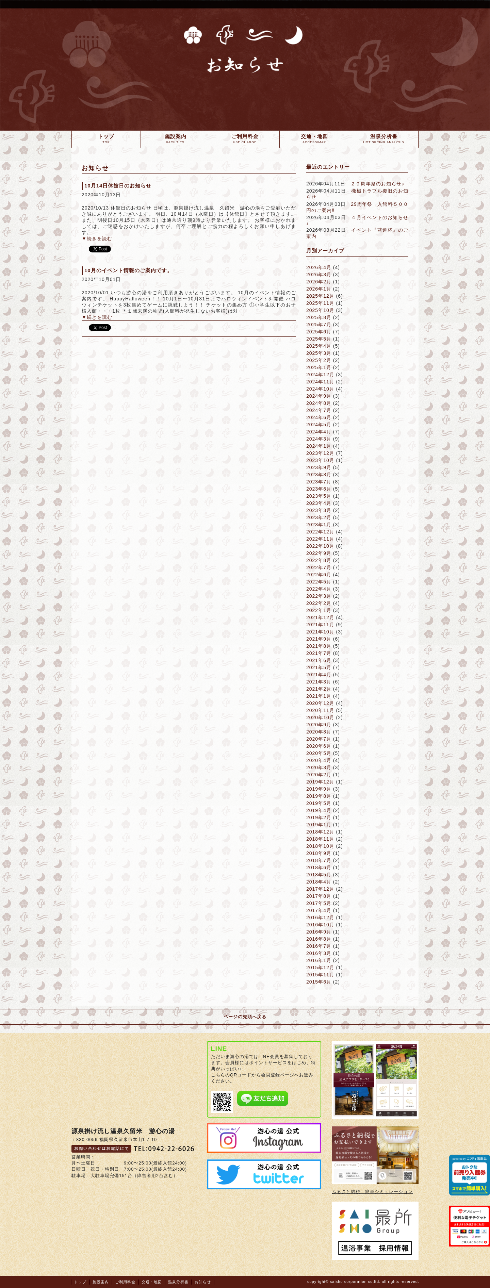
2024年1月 (318, 446)
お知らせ (203, 1282)
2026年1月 (318, 289)
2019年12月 (320, 782)
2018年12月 (320, 832)
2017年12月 (320, 889)
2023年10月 (320, 460)
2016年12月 (320, 917)
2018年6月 (318, 867)
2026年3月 (318, 274)
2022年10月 (320, 546)
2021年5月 (318, 667)
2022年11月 (320, 539)
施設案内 (101, 1282)
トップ (80, 1282)
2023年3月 (318, 510)
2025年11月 (320, 303)
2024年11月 (320, 381)
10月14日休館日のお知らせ (117, 185)
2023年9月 (318, 467)
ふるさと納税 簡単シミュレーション (372, 1191)
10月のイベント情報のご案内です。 (128, 270)
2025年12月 (320, 296)
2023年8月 (318, 474)
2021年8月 (318, 646)
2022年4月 (318, 589)
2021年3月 (318, 681)
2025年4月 (318, 346)
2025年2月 (318, 360)
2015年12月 (320, 967)
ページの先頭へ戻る (245, 1016)
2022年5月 (318, 581)
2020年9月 (318, 724)
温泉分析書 (178, 1282)
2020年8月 (318, 731)
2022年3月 (318, 596)
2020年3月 (318, 767)
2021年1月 (318, 696)
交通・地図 (152, 1282)
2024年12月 (320, 374)
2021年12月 (320, 617)
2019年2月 (318, 817)
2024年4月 (318, 431)
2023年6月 (318, 489)
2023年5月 (318, 496)
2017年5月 (318, 903)
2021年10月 (320, 631)
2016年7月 (318, 946)
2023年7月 (318, 481)
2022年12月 (320, 531)
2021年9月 (318, 639)
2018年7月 (318, 860)
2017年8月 (318, 896)
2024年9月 (318, 396)
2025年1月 (318, 367)
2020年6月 (318, 746)
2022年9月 (318, 553)
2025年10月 (320, 310)
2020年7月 (318, 739)
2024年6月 (318, 417)
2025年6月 (318, 331)
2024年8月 (318, 403)
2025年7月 (318, 324)
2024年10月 (320, 389)
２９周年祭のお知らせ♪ (377, 183)
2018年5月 (318, 874)
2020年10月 (320, 717)
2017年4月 (318, 910)
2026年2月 (318, 281)
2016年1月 (318, 960)
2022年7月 (318, 567)
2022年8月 (318, 560)
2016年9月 (318, 932)
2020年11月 (320, 710)
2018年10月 (320, 846)
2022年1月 (318, 610)
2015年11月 (320, 974)
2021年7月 (318, 653)
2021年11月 (320, 624)
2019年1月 (318, 824)
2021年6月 (318, 660)
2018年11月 (320, 839)
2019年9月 (318, 789)
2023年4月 (318, 503)
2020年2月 (318, 774)
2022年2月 (318, 603)
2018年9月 (318, 853)
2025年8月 (318, 317)
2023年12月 (320, 453)
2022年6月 (318, 574)
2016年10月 (320, 924)
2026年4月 (318, 267)
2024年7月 (318, 410)
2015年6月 (318, 982)
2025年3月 (318, 353)
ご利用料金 (125, 1282)
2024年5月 (318, 424)
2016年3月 (318, 953)
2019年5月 (318, 803)
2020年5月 (318, 753)
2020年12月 (320, 703)
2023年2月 (318, 517)
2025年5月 (318, 339)
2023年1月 (318, 524)
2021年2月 (318, 689)
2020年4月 (318, 760)
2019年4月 (318, 810)
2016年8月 (318, 939)
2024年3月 (318, 439)
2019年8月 (318, 796)
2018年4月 (318, 882)
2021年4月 (318, 674)
